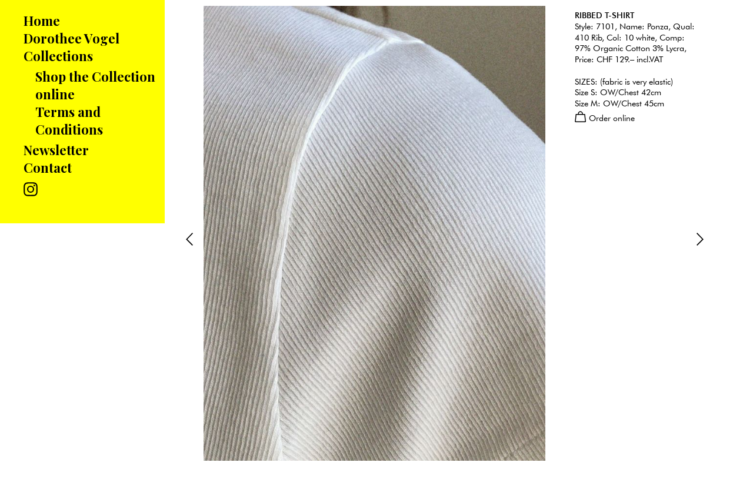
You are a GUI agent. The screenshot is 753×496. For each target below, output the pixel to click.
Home (42, 20)
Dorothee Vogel (71, 38)
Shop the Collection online (95, 85)
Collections (58, 56)
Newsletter (56, 150)
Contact (48, 167)
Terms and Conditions (69, 120)
